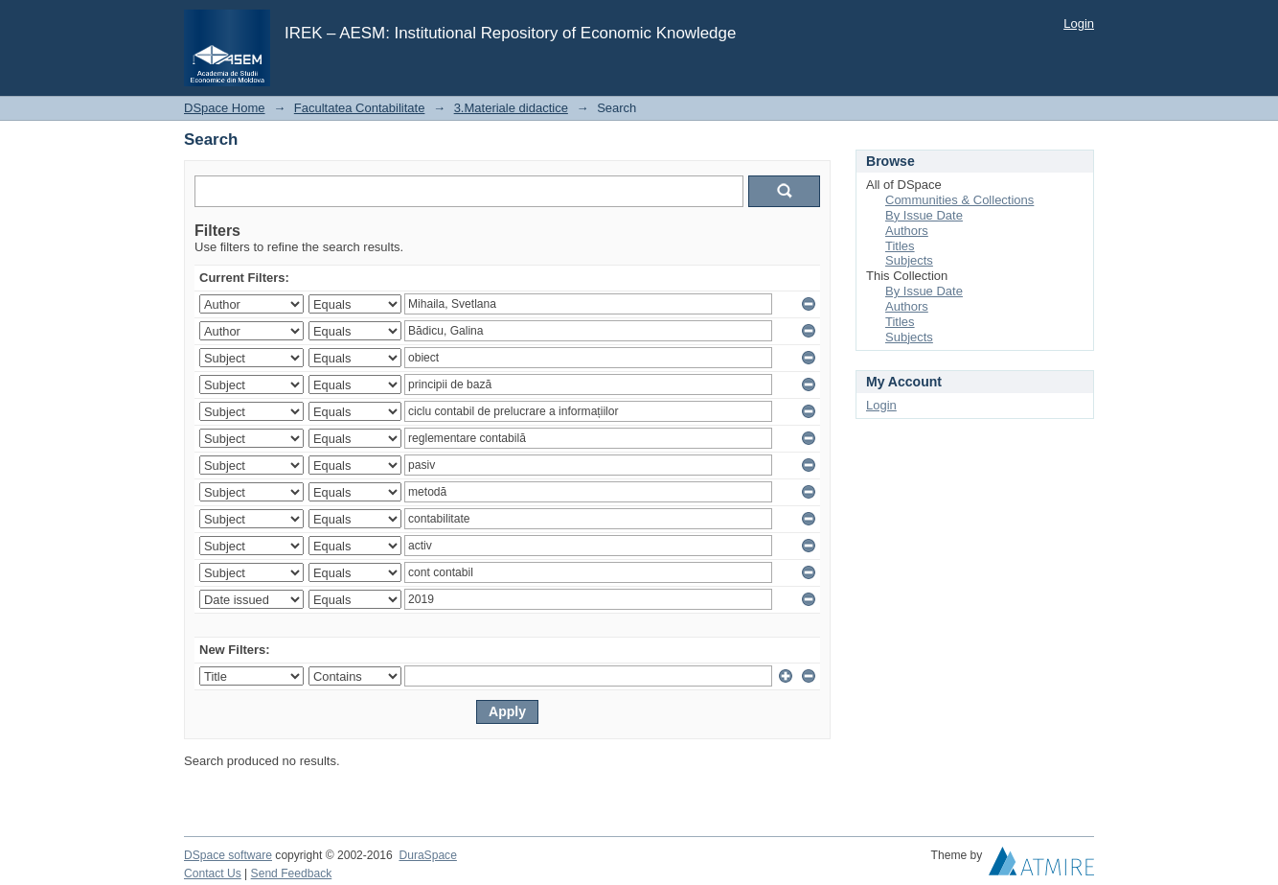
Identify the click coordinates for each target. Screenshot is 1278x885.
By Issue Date (924, 215)
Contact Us (212, 873)
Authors (906, 230)
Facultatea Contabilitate (359, 108)
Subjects (909, 260)
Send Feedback (291, 873)
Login (1078, 23)
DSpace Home (224, 108)
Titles (900, 246)
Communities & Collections (959, 200)
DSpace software (228, 855)
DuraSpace (427, 855)
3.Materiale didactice (511, 108)
